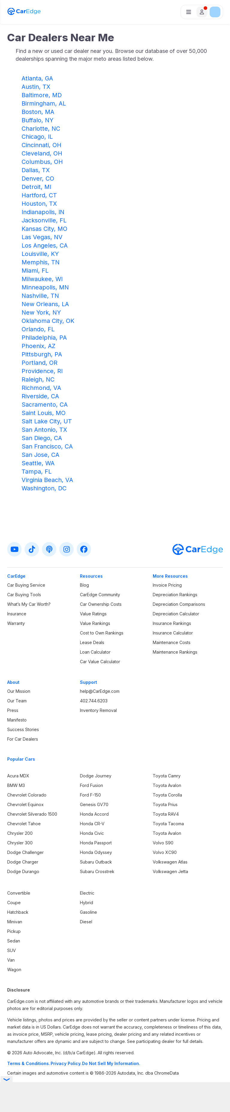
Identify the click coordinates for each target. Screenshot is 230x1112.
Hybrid (86, 902)
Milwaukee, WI (42, 279)
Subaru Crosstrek (97, 871)
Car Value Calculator (100, 661)
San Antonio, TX (44, 429)
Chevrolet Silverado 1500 (32, 814)
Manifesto (17, 719)
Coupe (14, 902)
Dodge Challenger (25, 852)
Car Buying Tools (24, 594)
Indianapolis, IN (43, 212)
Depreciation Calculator (176, 613)
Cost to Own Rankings (101, 632)
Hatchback (17, 912)
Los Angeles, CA (45, 245)
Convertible (18, 893)
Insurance (16, 613)
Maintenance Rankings (175, 652)
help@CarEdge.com (99, 691)
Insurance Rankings (172, 623)
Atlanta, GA (37, 78)
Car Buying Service (26, 585)
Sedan (13, 940)
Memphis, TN (41, 262)
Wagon (14, 969)
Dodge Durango (23, 871)
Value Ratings (93, 613)
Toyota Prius (165, 804)
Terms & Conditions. (28, 1063)
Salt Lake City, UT (47, 421)
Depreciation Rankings (175, 594)
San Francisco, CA (47, 446)
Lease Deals (92, 642)
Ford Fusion (91, 785)
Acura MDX (18, 775)
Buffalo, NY (37, 120)
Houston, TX (39, 203)
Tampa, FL (37, 471)
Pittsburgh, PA (42, 354)
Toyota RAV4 (166, 814)
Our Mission (18, 691)
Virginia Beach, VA (47, 479)
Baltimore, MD (42, 95)
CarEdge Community (100, 594)
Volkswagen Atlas (170, 861)
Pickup (14, 931)
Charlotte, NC (41, 128)
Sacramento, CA (45, 404)
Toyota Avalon (167, 785)
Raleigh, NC (38, 379)
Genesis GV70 (94, 804)
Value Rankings (95, 623)
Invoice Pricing (167, 585)
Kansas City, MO (44, 228)
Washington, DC (44, 488)
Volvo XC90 (165, 852)
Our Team (17, 700)
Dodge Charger (22, 861)
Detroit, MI (36, 186)
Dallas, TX (36, 170)
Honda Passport (96, 842)
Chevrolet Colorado (26, 794)
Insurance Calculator (173, 632)
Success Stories (23, 729)
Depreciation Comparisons (179, 604)
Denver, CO (38, 178)
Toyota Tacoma (168, 823)
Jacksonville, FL (44, 220)
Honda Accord (94, 814)
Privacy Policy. (66, 1063)
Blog (84, 585)
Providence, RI (42, 371)
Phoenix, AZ (38, 346)
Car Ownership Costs (101, 604)
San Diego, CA (42, 438)
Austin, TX (36, 86)
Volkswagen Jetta (170, 871)
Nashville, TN (40, 295)
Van (11, 959)
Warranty (16, 623)
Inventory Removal (98, 710)
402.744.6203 (94, 700)
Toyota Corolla (167, 794)
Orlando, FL (38, 329)
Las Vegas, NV (42, 237)
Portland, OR (40, 362)
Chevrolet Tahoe (24, 823)
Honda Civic (92, 833)
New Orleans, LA (45, 304)
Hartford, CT (39, 195)
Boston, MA (38, 111)
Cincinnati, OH (41, 145)
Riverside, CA (40, 396)
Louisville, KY (40, 253)
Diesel (86, 921)
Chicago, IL (37, 136)
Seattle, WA (38, 463)
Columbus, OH (42, 161)
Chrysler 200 (20, 833)
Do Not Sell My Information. (111, 1063)
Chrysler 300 (20, 842)
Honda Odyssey (96, 852)
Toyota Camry (167, 775)
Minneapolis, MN (45, 287)
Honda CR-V (92, 823)
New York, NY (41, 312)
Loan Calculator (95, 652)
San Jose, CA (40, 454)
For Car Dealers (22, 739)
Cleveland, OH (42, 153)
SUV (11, 950)
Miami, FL (35, 270)
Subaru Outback (96, 861)
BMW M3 (16, 785)
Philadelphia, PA (44, 337)
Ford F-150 (90, 794)
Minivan (14, 921)
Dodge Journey (95, 775)
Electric (87, 893)
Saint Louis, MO (44, 413)
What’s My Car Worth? (29, 604)
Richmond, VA (41, 387)
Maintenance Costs (171, 642)
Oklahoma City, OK (48, 320)
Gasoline (88, 912)
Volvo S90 (163, 842)
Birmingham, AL (44, 103)
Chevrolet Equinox (25, 804)
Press (12, 710)
